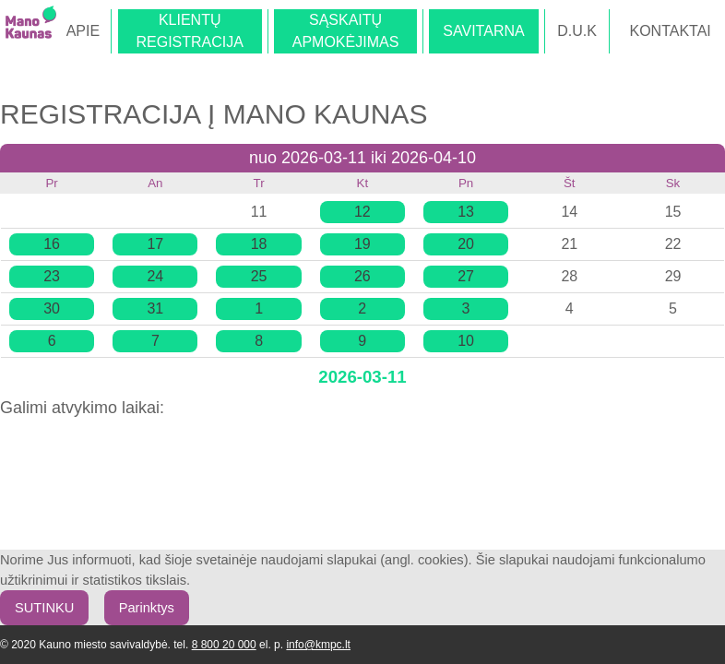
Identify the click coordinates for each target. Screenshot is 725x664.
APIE (83, 31)
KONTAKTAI (669, 31)
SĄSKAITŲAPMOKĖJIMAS (345, 31)
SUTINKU (44, 607)
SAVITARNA (483, 31)
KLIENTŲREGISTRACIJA (189, 31)
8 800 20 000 (224, 644)
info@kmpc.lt (318, 644)
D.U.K (577, 31)
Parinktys (146, 607)
